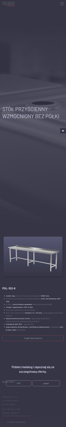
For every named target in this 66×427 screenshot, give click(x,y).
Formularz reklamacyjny (16, 413)
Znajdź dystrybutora (33, 336)
